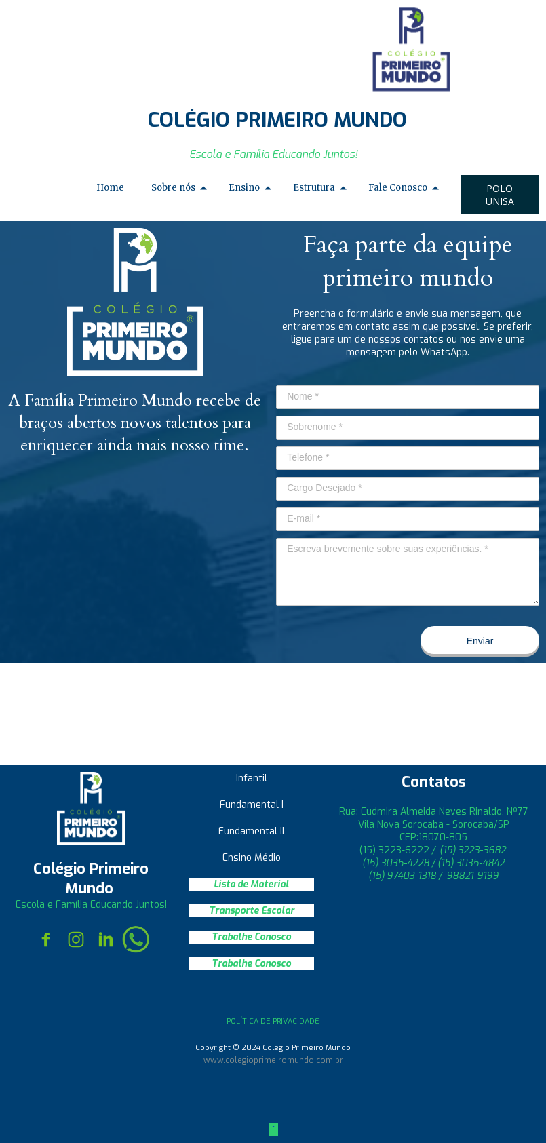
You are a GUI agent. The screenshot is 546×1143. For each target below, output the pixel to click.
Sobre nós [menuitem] (173, 187)
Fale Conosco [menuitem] (397, 187)
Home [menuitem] (110, 187)
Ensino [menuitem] (244, 187)
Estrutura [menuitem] (314, 187)
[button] (500, 194)
